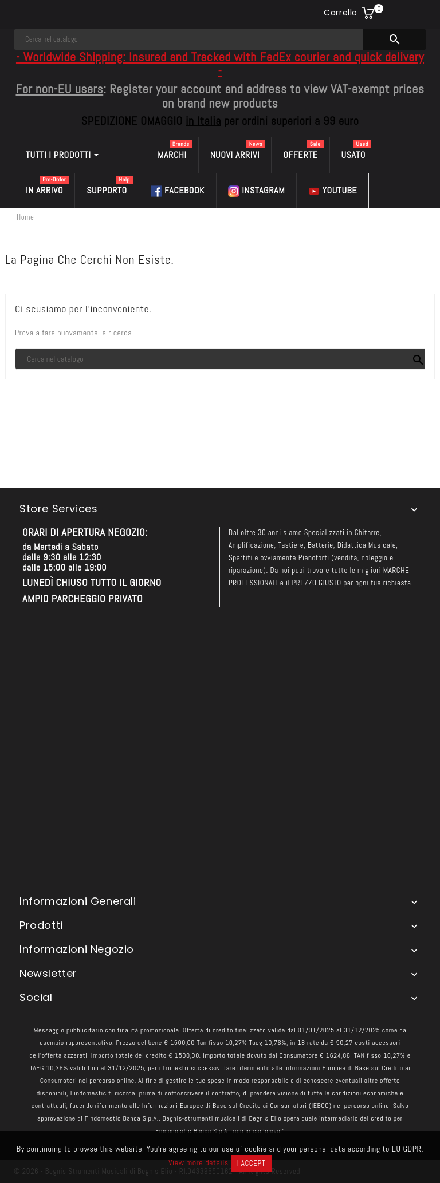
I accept (251, 1163)
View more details (198, 1162)
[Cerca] (188, 39)
